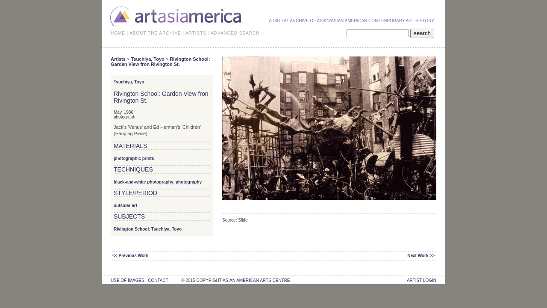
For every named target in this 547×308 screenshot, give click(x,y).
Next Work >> (421, 255)
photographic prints (134, 158)
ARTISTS (195, 33)
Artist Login (421, 280)
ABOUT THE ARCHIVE (155, 33)
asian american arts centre (256, 280)
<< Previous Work (130, 255)
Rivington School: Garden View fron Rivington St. (160, 61)
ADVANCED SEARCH (235, 33)
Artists (118, 59)
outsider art (125, 205)
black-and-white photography (143, 182)
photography (189, 182)
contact (158, 280)
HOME (118, 33)
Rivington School (131, 229)
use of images (127, 280)
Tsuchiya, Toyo (147, 59)
